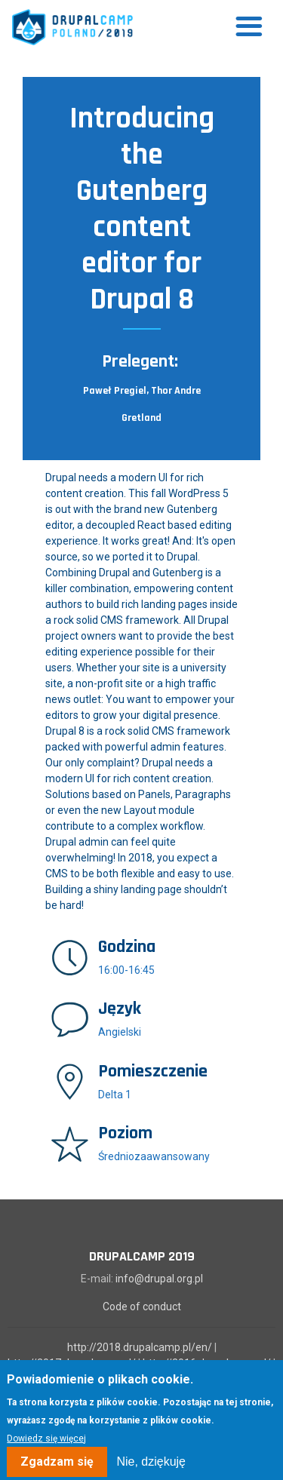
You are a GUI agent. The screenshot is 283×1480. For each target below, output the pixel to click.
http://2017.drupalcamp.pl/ (72, 1363)
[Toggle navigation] (249, 27)
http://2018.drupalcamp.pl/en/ (139, 1347)
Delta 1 (114, 1095)
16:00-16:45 (126, 970)
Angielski (119, 1032)
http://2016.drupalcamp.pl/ (207, 1363)
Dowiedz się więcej (46, 1446)
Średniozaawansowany (154, 1156)
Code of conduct (142, 1306)
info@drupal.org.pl (159, 1279)
